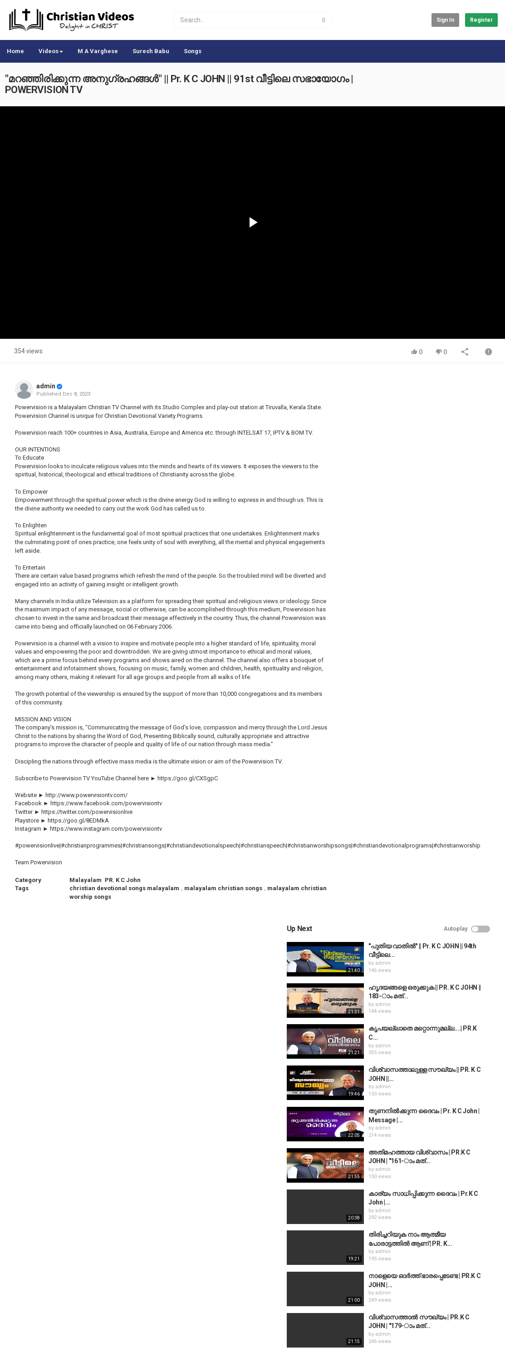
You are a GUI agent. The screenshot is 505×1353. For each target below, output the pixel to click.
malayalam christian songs (223, 888)
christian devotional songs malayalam (124, 888)
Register (481, 20)
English (478, 1336)
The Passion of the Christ (437, 1057)
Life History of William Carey (441, 809)
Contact (39, 1308)
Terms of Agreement (86, 1308)
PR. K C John (123, 880)
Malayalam (85, 880)
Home (15, 51)
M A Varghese (98, 51)
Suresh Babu (150, 51)
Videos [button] (51, 51)
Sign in (445, 20)
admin (45, 386)
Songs (192, 51)
